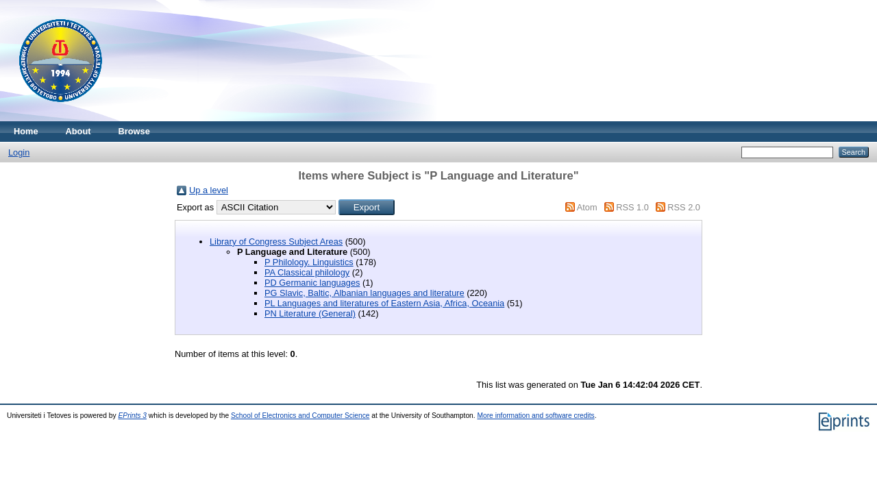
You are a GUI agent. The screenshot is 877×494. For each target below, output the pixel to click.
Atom (587, 207)
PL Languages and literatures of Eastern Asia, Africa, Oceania (384, 303)
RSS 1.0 (632, 207)
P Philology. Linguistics (309, 262)
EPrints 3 (133, 415)
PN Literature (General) (310, 313)
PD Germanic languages (312, 282)
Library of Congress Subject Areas (276, 241)
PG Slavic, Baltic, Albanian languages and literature (364, 293)
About (78, 131)
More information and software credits (535, 415)
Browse (134, 131)
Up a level (208, 190)
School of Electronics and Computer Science (300, 415)
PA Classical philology (306, 272)
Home (26, 131)
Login (18, 152)
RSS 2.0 (683, 207)
